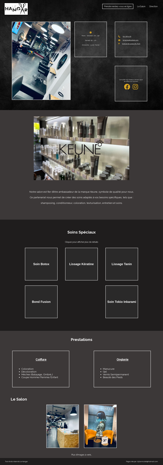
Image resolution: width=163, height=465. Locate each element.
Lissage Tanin (122, 264)
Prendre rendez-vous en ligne (118, 6)
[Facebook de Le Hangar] (128, 87)
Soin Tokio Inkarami (121, 301)
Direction (153, 6)
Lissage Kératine (81, 264)
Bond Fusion (41, 301)
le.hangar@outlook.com (130, 40)
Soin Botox (41, 264)
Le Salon (141, 6)
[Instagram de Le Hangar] (135, 87)
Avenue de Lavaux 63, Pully (131, 44)
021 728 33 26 (127, 36)
